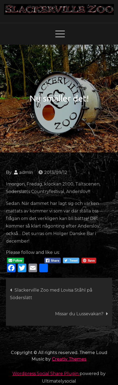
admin (26, 172)
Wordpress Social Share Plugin (46, 373)
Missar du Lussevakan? (79, 313)
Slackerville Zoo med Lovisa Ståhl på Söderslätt (51, 294)
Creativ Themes (69, 359)
